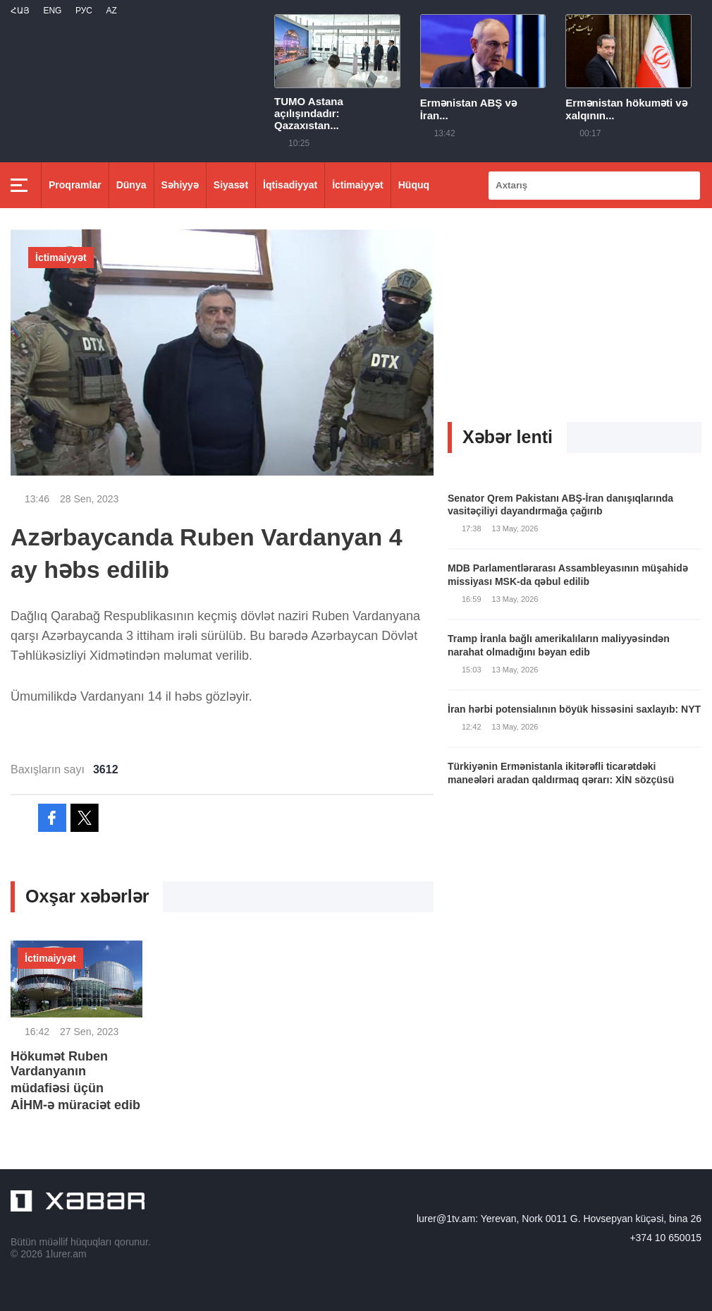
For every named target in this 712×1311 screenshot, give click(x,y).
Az (111, 11)
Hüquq (413, 185)
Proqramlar (75, 185)
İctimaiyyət (357, 185)
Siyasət (231, 185)
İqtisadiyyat (290, 185)
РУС (83, 11)
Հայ (20, 11)
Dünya (131, 185)
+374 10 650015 (665, 1237)
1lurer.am (65, 1253)
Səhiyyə (180, 185)
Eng (52, 11)
